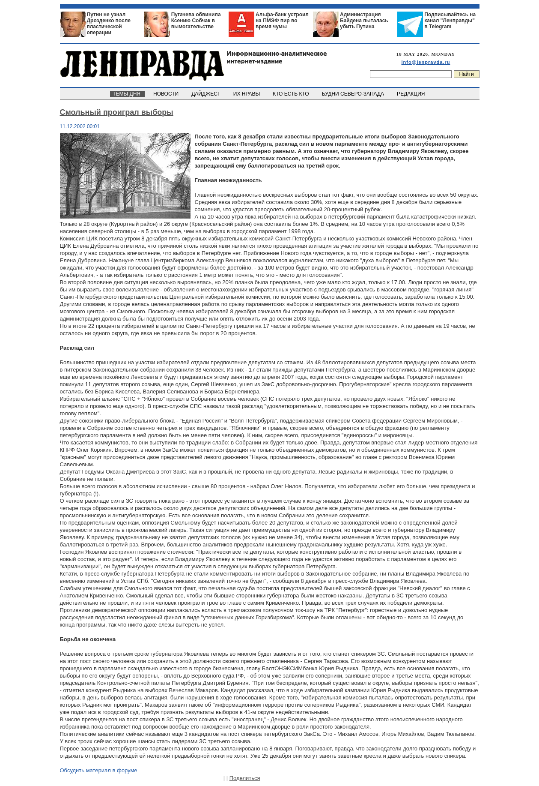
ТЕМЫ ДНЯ (127, 94)
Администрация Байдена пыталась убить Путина (364, 21)
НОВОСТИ (166, 94)
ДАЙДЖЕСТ (207, 94)
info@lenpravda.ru (426, 62)
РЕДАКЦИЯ (411, 94)
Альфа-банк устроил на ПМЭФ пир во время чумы (282, 21)
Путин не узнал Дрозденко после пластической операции (109, 24)
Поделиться (244, 778)
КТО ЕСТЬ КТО (291, 94)
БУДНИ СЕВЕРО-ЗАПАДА (353, 94)
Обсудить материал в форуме (98, 770)
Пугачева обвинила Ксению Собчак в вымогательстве (196, 21)
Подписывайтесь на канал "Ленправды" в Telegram (450, 21)
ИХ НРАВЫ (247, 94)
